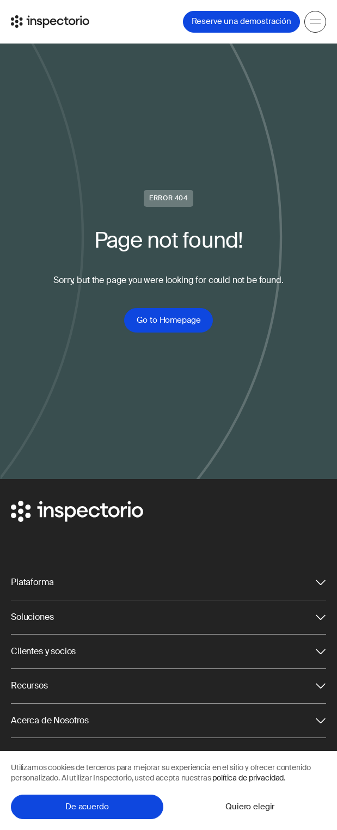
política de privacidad (248, 778)
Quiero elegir (249, 806)
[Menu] (315, 22)
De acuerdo (87, 806)
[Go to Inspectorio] (50, 21)
